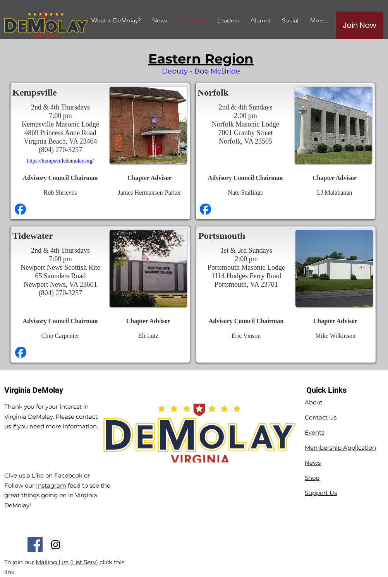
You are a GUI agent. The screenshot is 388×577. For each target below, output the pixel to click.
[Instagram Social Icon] (55, 544)
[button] (260, 20)
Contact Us (320, 417)
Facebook (69, 475)
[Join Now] (359, 25)
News (313, 462)
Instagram (51, 485)
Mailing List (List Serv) (67, 562)
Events (314, 432)
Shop (312, 477)
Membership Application (340, 447)
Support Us (321, 493)
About (314, 402)
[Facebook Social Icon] (35, 544)
